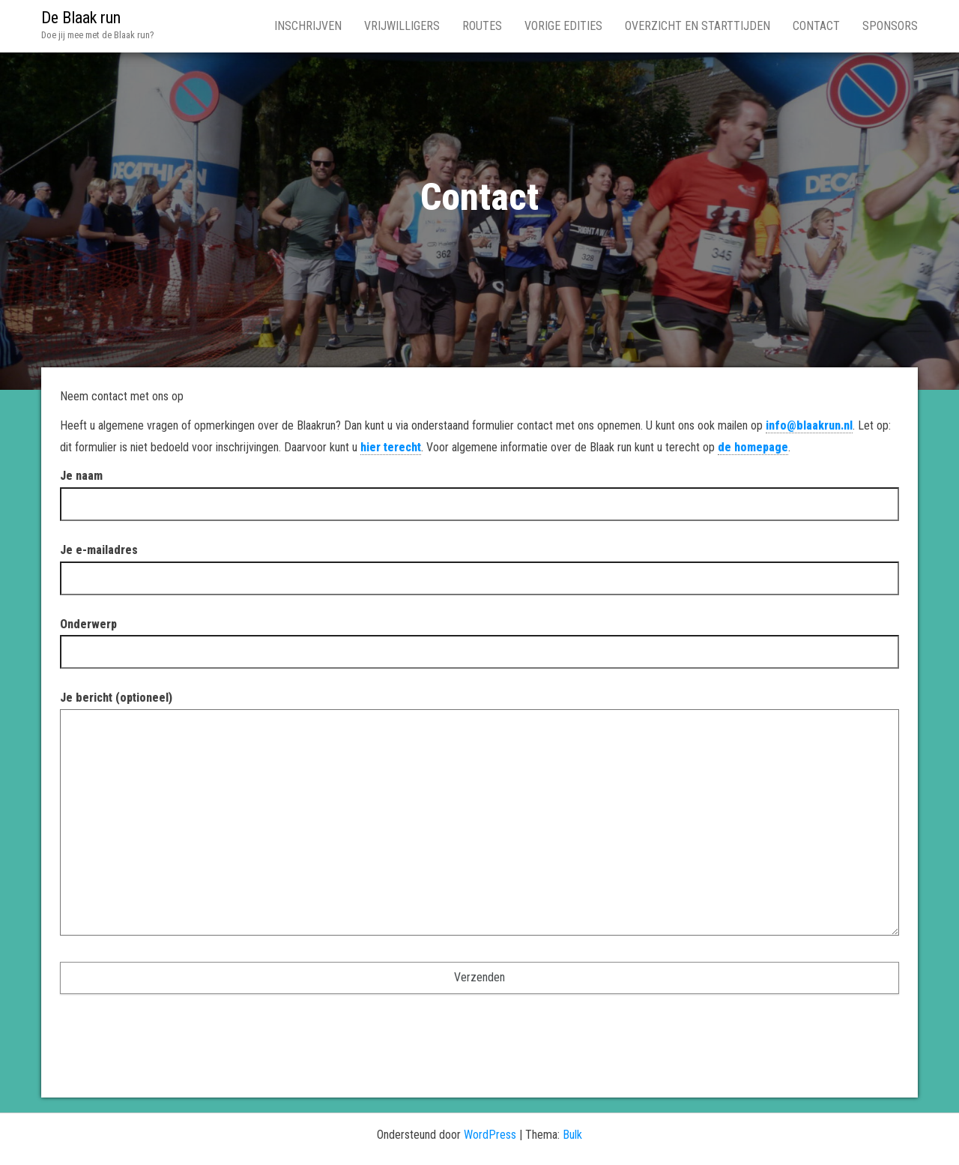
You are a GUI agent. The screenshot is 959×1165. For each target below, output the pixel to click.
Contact (816, 26)
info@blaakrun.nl (809, 425)
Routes (482, 26)
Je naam (479, 490)
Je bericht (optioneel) (479, 818)
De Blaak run (81, 17)
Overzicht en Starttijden (697, 26)
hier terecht (390, 447)
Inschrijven (308, 26)
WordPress (490, 1135)
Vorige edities (563, 26)
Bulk (572, 1135)
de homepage (753, 447)
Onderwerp (479, 638)
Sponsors (890, 26)
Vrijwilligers (402, 26)
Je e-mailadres (479, 564)
